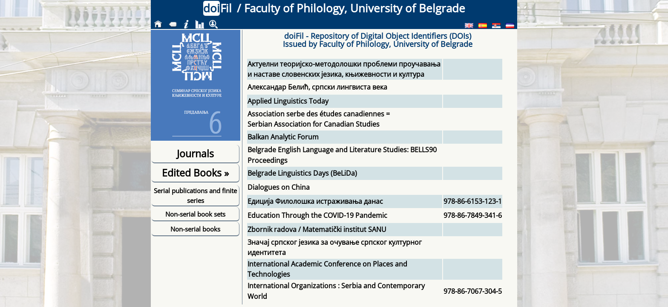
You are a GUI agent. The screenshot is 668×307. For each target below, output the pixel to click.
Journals (195, 153)
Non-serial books (195, 229)
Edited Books (195, 173)
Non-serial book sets (195, 214)
